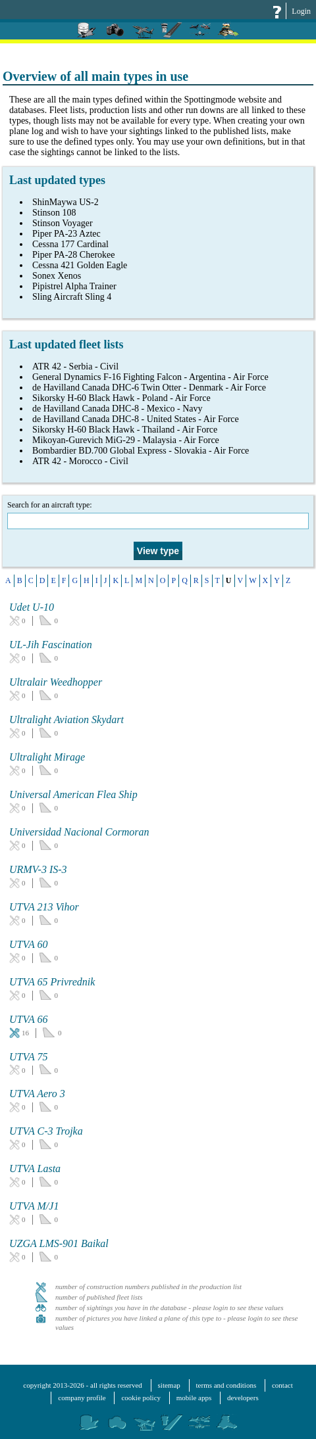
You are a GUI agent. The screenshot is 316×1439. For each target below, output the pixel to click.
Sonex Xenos (56, 276)
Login (301, 11)
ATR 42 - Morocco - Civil (80, 461)
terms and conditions (226, 1385)
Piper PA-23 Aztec (66, 234)
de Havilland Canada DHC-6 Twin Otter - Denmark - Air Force (149, 387)
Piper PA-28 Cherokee (73, 255)
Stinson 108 (54, 213)
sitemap (169, 1385)
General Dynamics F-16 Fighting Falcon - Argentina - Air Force (150, 377)
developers (243, 1398)
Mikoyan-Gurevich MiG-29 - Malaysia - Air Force (125, 440)
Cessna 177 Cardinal (70, 244)
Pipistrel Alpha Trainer (74, 286)
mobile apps (193, 1398)
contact (282, 1385)
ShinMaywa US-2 (65, 202)
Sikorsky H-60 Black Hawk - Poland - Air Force (121, 398)
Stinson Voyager (62, 223)
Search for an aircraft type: (158, 514)
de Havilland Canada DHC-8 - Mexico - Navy (117, 408)
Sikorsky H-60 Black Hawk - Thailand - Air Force (124, 430)
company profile (81, 1398)
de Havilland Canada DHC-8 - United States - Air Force (135, 419)
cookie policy (141, 1398)
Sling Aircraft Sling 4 (71, 297)
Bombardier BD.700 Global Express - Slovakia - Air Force (140, 451)
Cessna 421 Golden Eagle (79, 265)
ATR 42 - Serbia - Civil (75, 366)
